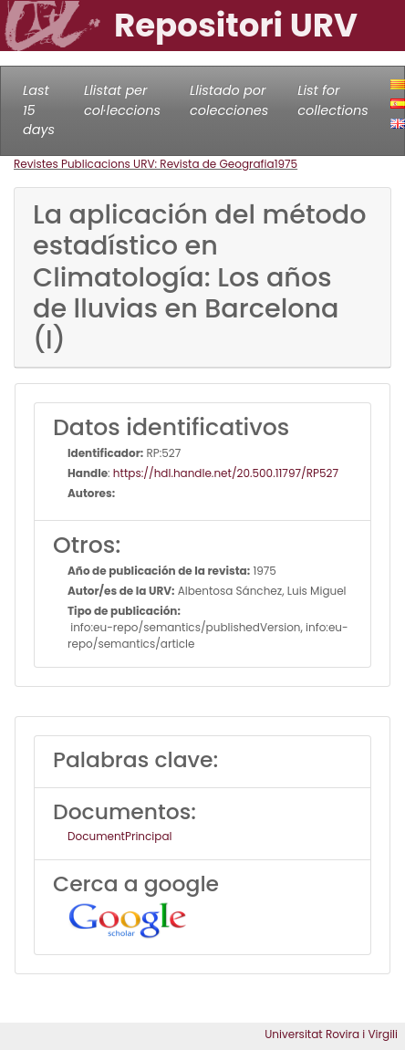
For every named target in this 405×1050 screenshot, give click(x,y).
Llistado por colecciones (229, 100)
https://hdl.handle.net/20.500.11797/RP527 (225, 473)
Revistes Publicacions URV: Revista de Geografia (144, 164)
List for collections (332, 100)
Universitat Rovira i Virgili (331, 1034)
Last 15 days (39, 110)
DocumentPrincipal (119, 836)
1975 (286, 164)
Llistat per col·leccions (122, 100)
